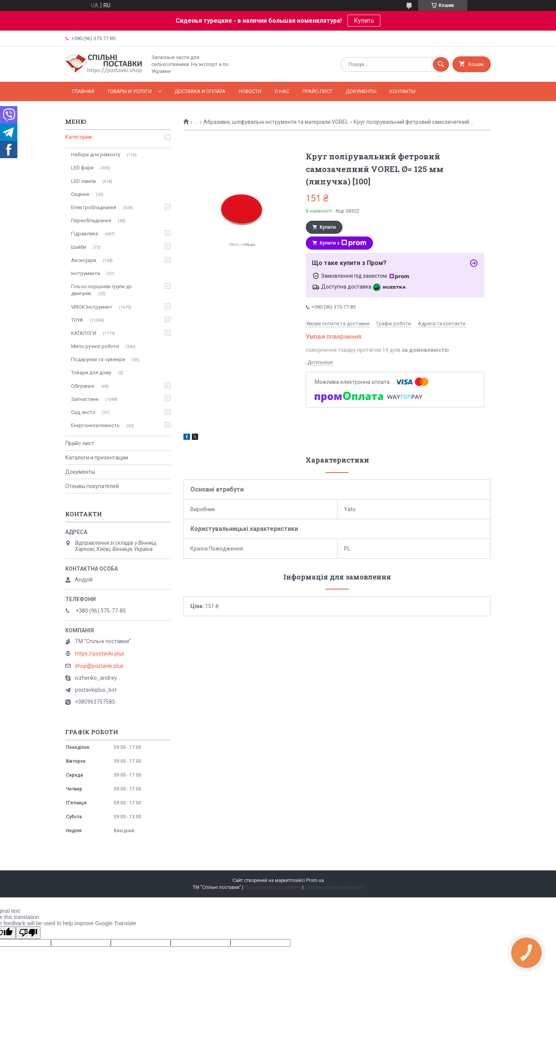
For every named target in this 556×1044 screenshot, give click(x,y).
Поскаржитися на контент (272, 887)
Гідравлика (84, 234)
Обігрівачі (82, 386)
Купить (364, 20)
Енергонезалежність (95, 425)
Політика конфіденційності (334, 887)
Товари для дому (91, 372)
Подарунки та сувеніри (98, 359)
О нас (282, 91)
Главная (83, 91)
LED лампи (83, 181)
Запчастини (84, 399)
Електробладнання (93, 207)
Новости (250, 91)
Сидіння (80, 194)
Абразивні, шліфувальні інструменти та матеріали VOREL (275, 122)
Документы (361, 91)
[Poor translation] (28, 932)
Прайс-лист (317, 91)
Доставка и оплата (200, 91)
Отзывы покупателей (92, 486)
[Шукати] (441, 64)
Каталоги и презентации (96, 457)
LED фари (82, 168)
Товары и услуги (129, 91)
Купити (328, 227)
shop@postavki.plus (99, 666)
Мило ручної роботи (95, 346)
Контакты (402, 91)
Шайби (78, 247)
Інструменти (85, 273)
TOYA (77, 320)
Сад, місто (83, 412)
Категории (78, 137)
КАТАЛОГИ (83, 333)
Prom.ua (315, 880)
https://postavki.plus (99, 653)
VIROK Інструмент (91, 307)
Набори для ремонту (95, 154)
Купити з (343, 243)
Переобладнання (91, 220)
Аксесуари (83, 260)
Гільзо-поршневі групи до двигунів (101, 290)
